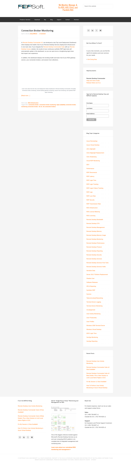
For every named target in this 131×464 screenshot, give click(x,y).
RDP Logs (89, 192)
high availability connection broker (66, 104)
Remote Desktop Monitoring (94, 239)
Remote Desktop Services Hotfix (96, 266)
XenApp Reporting (91, 341)
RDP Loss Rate (91, 196)
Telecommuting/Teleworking (94, 298)
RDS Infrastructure (33, 103)
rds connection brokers (49, 106)
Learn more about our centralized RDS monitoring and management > (63, 448)
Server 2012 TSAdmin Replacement (97, 274)
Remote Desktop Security (94, 255)
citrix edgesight (90, 149)
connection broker (33, 104)
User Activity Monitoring (93, 313)
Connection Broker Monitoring (37, 30)
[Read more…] (25, 95)
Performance (90, 168)
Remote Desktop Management (95, 227)
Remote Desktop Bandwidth (94, 219)
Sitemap (93, 459)
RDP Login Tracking (92, 184)
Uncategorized (90, 310)
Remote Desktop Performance (95, 243)
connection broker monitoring (47, 104)
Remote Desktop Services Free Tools (97, 262)
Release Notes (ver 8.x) (93, 82)
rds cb (40, 106)
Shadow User (90, 278)
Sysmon (88, 294)
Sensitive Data (90, 270)
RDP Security (90, 200)
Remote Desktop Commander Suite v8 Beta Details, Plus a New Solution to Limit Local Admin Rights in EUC (97, 375)
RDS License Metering (93, 211)
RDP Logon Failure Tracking (94, 188)
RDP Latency (90, 176)
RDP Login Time (91, 180)
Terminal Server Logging (93, 302)
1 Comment (42, 33)
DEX (87, 164)
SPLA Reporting (91, 286)
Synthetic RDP (90, 290)
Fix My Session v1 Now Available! (96, 381)
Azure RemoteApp (91, 141)
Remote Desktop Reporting (94, 251)
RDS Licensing (90, 215)
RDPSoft (31, 6)
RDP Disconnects (91, 172)
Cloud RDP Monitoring (93, 160)
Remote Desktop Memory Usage (96, 235)
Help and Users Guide (93, 80)
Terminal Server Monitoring (94, 306)
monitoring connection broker (29, 106)
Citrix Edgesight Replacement (95, 153)
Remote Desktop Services (94, 259)
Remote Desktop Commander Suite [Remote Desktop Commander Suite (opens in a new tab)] (53, 47)
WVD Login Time (91, 333)
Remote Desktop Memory (94, 231)
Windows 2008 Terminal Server (95, 325)
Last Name (89, 108)
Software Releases (92, 282)
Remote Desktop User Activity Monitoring (30, 406)
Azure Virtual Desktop (92, 145)
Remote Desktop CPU (93, 223)
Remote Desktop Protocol (94, 247)
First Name (89, 103)
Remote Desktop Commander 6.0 (33, 42)
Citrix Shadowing (91, 156)
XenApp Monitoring (92, 337)
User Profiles (90, 321)
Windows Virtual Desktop (93, 329)
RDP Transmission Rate (93, 204)
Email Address (90, 113)
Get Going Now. (92, 59)
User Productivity (91, 317)
